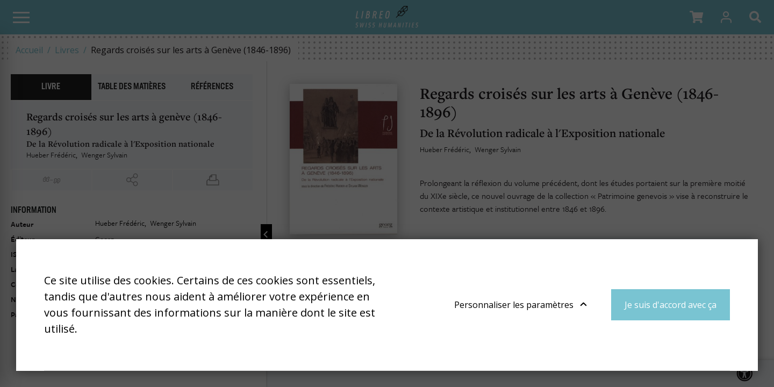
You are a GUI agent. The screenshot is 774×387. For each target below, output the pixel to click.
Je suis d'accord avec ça (670, 305)
